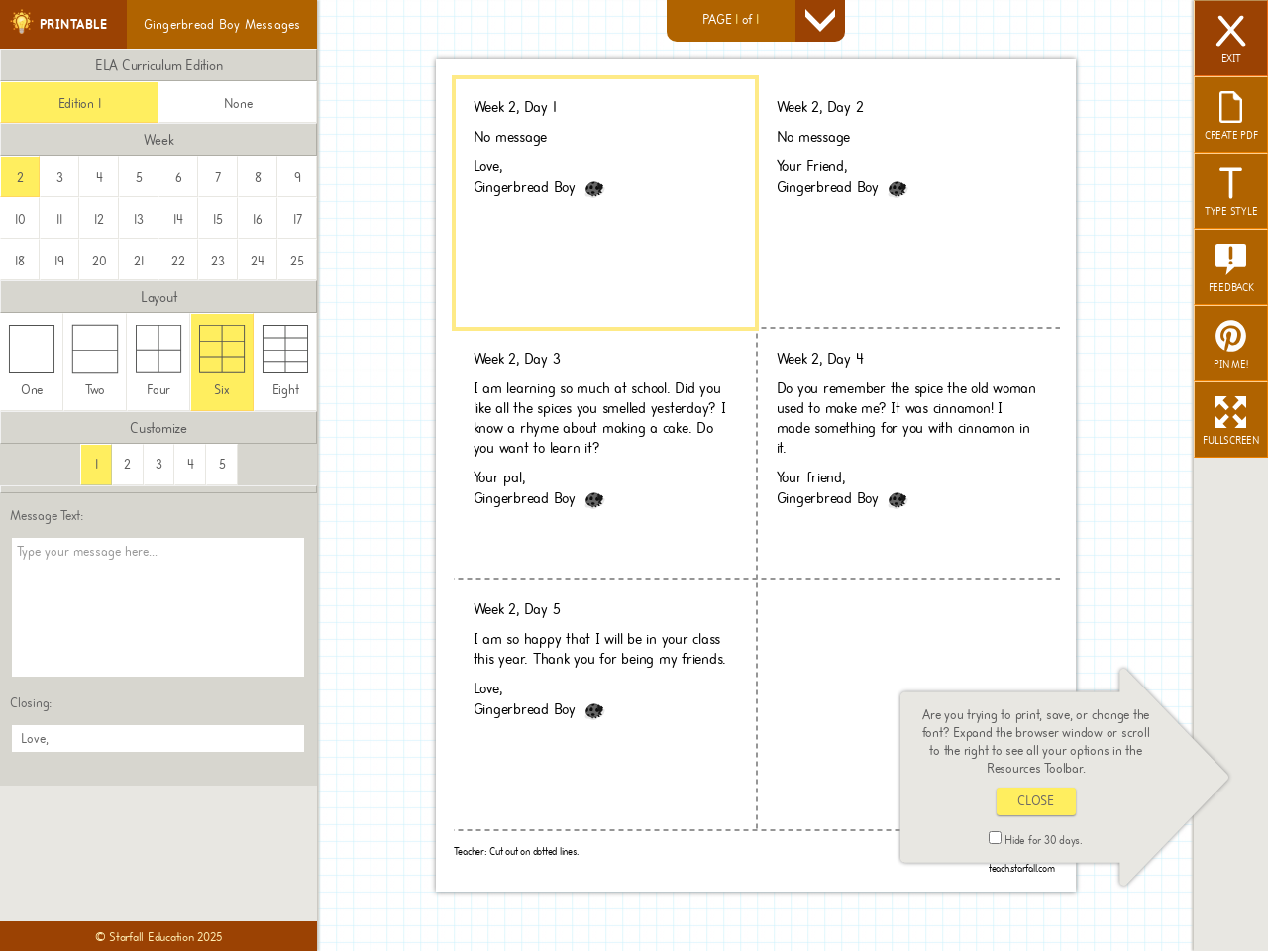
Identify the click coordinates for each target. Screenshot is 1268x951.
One (32, 361)
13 (139, 219)
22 (178, 261)
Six (222, 361)
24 (257, 261)
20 (99, 261)
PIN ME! (1230, 345)
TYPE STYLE (1231, 193)
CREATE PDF (1231, 117)
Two (95, 361)
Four (159, 361)
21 (139, 261)
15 (218, 219)
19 (59, 261)
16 (258, 219)
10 (20, 219)
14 (178, 219)
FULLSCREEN (1231, 422)
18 (20, 261)
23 (218, 261)
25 (297, 261)
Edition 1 (79, 103)
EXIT (1231, 40)
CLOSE (1035, 800)
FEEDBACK (1231, 269)
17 (297, 219)
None (238, 103)
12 (99, 219)
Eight (286, 361)
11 (59, 219)
